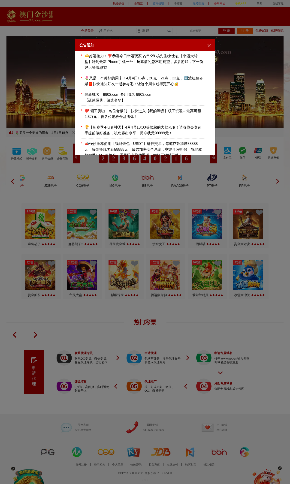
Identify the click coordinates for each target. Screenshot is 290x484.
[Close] (209, 45)
